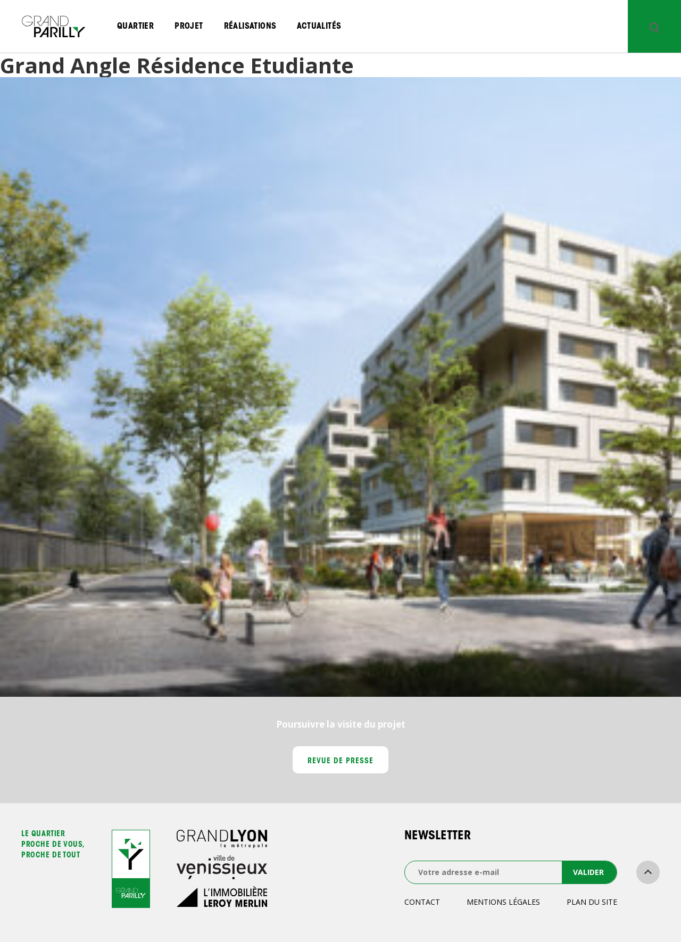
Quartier (135, 26)
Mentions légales (503, 902)
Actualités (319, 26)
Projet (189, 26)
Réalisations (250, 26)
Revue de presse (341, 761)
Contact (422, 902)
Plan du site (592, 902)
